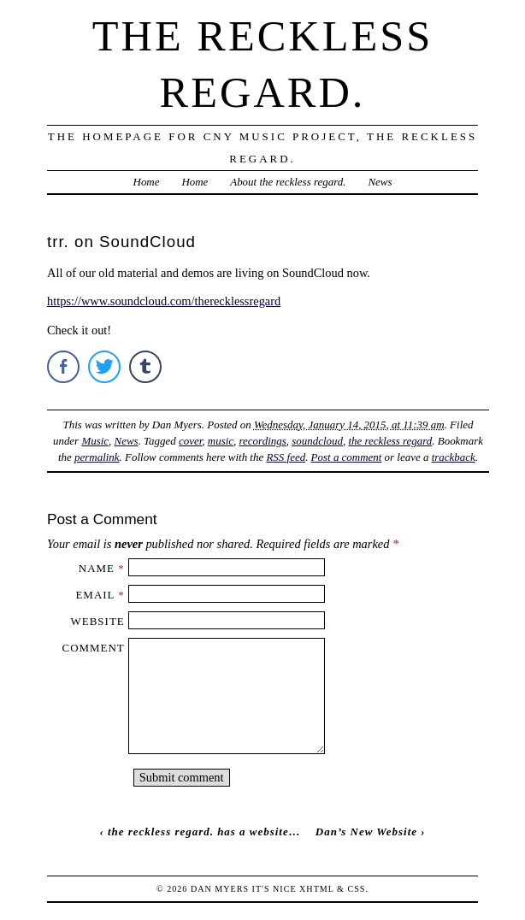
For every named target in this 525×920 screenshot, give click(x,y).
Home (146, 181)
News (380, 181)
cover (190, 440)
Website (98, 621)
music (220, 440)
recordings (262, 440)
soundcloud (317, 440)
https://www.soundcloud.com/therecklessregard (163, 301)
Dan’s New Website (366, 831)
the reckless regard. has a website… (204, 831)
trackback (453, 457)
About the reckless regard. (287, 181)
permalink (97, 457)
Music (95, 440)
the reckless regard (390, 440)
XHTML (316, 888)
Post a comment (346, 457)
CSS (356, 888)
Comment (93, 647)
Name (97, 568)
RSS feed (285, 457)
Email (95, 594)
